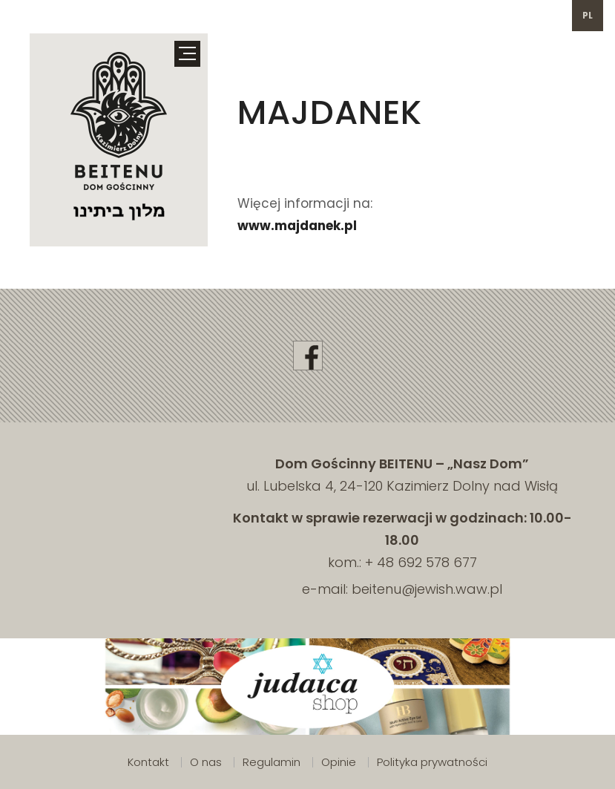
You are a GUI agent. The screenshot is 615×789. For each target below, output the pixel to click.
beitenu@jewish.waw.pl (213, 15)
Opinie (338, 762)
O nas (206, 762)
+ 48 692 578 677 (421, 562)
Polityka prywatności (432, 762)
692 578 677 (74, 15)
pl (587, 15)
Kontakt (148, 762)
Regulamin (271, 762)
